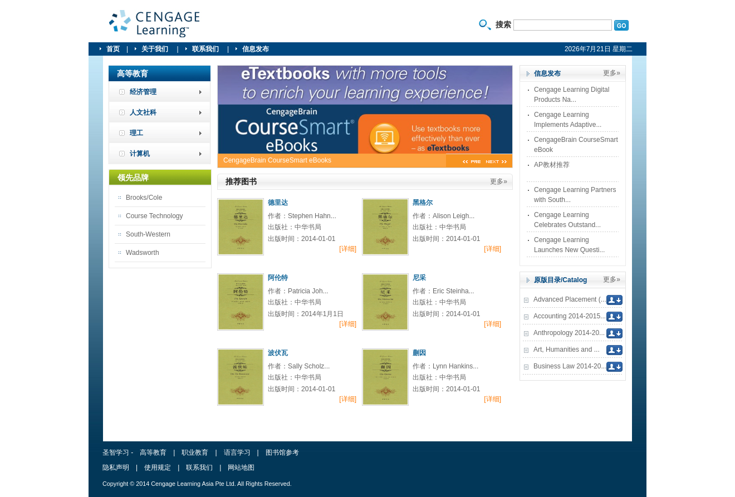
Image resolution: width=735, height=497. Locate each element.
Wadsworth (142, 253)
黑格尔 (423, 202)
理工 (136, 133)
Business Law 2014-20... (569, 366)
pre (472, 162)
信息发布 (255, 49)
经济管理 (143, 92)
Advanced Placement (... (569, 299)
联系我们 (206, 49)
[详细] (347, 249)
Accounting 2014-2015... (569, 316)
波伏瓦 (278, 353)
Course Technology (154, 216)
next (496, 162)
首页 (113, 49)
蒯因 (419, 353)
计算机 (140, 154)
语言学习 (237, 452)
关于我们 (155, 49)
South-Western (148, 234)
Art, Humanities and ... (566, 349)
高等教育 (153, 452)
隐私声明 (115, 467)
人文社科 (143, 112)
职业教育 (195, 452)
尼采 (419, 278)
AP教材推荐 (552, 165)
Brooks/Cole (144, 197)
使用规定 (157, 467)
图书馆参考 (282, 452)
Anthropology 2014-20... (569, 333)
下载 (614, 300)
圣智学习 (155, 24)
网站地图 (241, 467)
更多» (498, 181)
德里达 (278, 202)
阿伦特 (278, 278)
